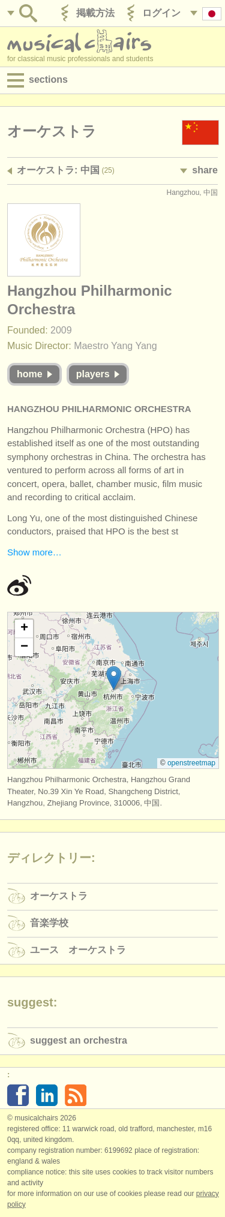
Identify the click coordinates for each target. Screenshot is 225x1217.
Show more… (34, 552)
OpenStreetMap (191, 763)
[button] (113, 678)
